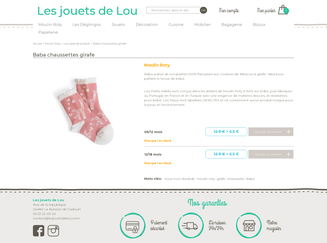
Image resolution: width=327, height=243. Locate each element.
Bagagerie (231, 24)
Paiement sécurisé (159, 225)
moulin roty (206, 179)
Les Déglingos (86, 24)
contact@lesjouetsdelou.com (56, 218)
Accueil (37, 43)
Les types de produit (77, 43)
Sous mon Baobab (179, 179)
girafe (221, 179)
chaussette (235, 179)
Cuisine (175, 24)
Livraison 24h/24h (217, 225)
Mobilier (202, 24)
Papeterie (48, 32)
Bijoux (259, 24)
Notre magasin (274, 225)
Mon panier (272, 10)
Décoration (147, 24)
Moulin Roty (50, 24)
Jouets (118, 24)
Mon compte (228, 10)
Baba (250, 179)
